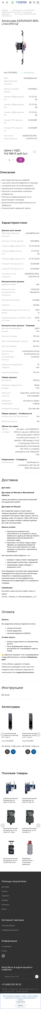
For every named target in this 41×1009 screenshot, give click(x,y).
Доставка (5, 887)
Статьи (4, 951)
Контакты (5, 905)
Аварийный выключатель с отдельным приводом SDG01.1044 (28, 862)
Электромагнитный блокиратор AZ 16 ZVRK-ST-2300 (10, 830)
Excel (7, 695)
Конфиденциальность (10, 930)
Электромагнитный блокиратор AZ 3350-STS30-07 (29, 800)
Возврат (5, 900)
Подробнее (20, 1002)
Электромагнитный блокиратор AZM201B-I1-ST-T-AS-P (30, 735)
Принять (20, 1005)
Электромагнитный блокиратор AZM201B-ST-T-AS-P (10, 735)
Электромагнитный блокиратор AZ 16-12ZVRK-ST (29, 830)
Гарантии (5, 896)
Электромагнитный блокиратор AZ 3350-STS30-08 (10, 800)
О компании (6, 946)
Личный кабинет (8, 926)
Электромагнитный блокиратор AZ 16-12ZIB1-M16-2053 (10, 860)
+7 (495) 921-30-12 (11, 984)
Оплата (4, 891)
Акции (4, 909)
